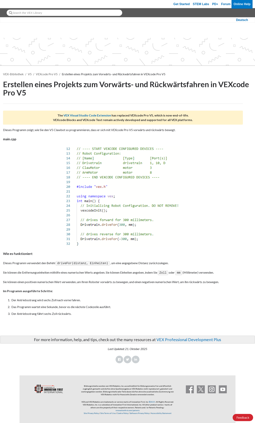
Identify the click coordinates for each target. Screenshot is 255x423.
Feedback (242, 417)
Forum (226, 4)
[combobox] (64, 13)
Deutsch (242, 20)
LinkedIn (135, 358)
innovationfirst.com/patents (128, 409)
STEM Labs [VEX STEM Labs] (201, 4)
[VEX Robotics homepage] (10, 4)
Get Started (181, 4)
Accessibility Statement (161, 412)
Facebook (119, 358)
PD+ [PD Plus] (215, 4)
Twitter (127, 358)
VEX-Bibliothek (13, 74)
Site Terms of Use (108, 412)
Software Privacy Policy (139, 412)
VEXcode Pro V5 (47, 74)
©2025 (152, 401)
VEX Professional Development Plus (188, 338)
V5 (30, 74)
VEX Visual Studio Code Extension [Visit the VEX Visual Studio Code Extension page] (87, 115)
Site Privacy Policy (91, 412)
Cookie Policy (122, 412)
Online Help (242, 4)
